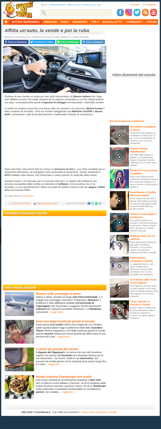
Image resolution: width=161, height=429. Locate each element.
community (134, 21)
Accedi (134, 4)
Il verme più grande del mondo (57, 349)
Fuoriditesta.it (27, 196)
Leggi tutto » (57, 312)
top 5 (95, 21)
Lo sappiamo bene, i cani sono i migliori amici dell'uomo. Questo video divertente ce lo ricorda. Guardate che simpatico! (142, 269)
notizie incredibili (26, 21)
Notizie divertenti (57, 5)
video (64, 21)
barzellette (112, 21)
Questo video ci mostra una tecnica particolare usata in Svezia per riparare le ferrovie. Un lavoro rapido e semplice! (143, 312)
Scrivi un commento (21, 203)
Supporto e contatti (106, 412)
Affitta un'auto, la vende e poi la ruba (84, 5)
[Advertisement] (55, 141)
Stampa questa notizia (47, 203)
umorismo (79, 21)
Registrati (149, 4)
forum (151, 21)
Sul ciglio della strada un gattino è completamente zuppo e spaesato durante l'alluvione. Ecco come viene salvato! (143, 160)
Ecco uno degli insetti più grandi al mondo (65, 321)
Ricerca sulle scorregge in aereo (58, 293)
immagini (50, 21)
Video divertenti (125, 75)
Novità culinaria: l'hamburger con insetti (63, 376)
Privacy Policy (88, 412)
